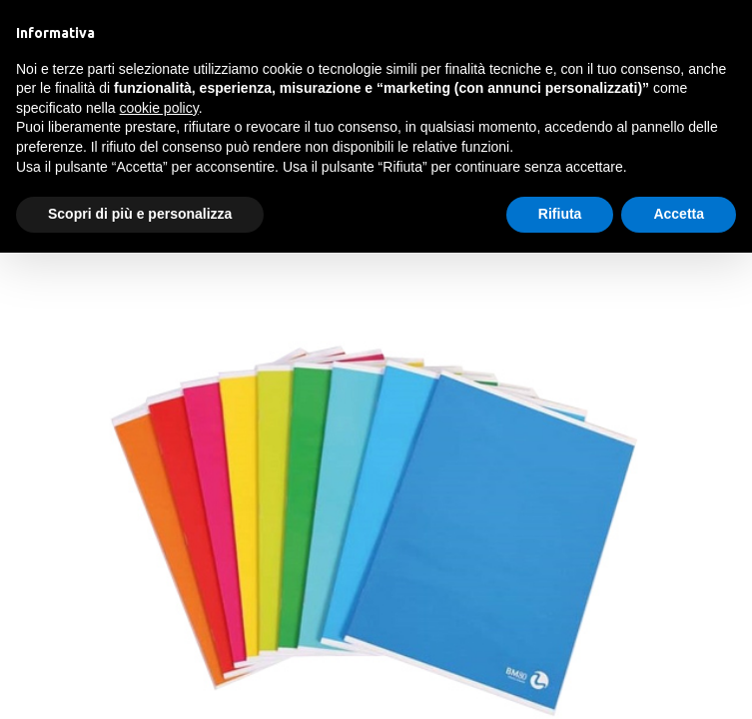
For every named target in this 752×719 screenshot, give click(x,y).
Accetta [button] (678, 214)
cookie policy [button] (159, 108)
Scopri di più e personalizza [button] (140, 214)
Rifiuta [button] (560, 214)
